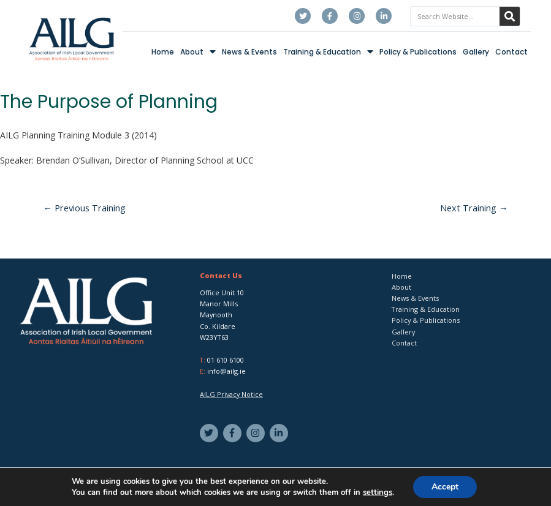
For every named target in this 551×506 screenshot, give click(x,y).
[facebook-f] (234, 433)
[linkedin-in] (280, 433)
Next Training (474, 208)
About (198, 51)
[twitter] (210, 433)
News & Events (249, 52)
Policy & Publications (418, 52)
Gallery (476, 52)
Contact (511, 52)
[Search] (510, 16)
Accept (444, 487)
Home (162, 52)
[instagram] (257, 433)
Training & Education (328, 51)
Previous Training (85, 208)
